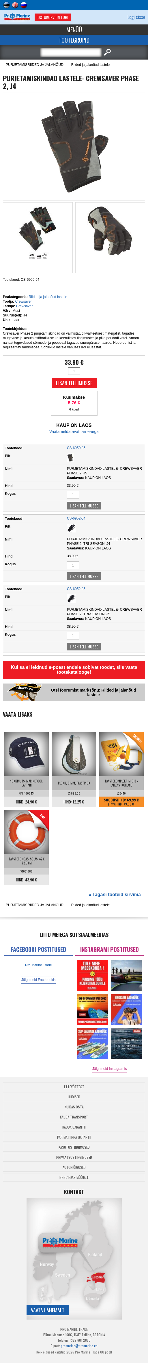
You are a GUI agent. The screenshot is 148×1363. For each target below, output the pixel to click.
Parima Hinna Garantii (74, 1137)
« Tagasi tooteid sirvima (115, 894)
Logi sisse (136, 17)
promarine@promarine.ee (79, 1345)
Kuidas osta (74, 1106)
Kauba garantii (74, 1127)
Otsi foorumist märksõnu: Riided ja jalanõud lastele (93, 692)
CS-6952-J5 (76, 589)
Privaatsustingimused (74, 1157)
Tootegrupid (74, 40)
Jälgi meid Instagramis (109, 1069)
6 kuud (74, 409)
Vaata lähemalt (48, 1310)
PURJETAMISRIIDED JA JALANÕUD (34, 65)
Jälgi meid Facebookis (38, 980)
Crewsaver (23, 301)
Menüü (74, 29)
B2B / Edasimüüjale (74, 1177)
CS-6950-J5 (76, 448)
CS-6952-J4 (76, 518)
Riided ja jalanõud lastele (90, 65)
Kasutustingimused (74, 1147)
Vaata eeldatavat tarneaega (74, 431)
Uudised (74, 1096)
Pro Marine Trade (38, 965)
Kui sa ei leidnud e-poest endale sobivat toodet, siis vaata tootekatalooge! (74, 670)
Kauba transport (74, 1116)
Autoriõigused (74, 1167)
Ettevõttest (74, 1086)
